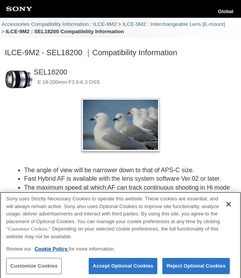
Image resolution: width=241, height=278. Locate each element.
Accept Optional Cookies (123, 268)
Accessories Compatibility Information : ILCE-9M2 (58, 24)
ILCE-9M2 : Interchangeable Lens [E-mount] (174, 24)
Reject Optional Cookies (196, 268)
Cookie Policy (52, 251)
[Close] (228, 206)
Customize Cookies (33, 268)
